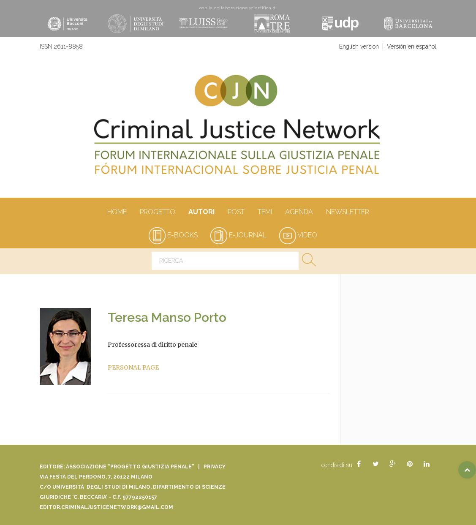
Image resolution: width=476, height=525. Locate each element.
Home (117, 212)
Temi (264, 212)
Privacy (215, 467)
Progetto (157, 212)
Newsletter (347, 212)
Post (236, 212)
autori (201, 212)
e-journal (238, 235)
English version (359, 46)
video (298, 235)
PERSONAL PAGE (133, 367)
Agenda (299, 212)
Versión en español (411, 46)
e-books (173, 235)
